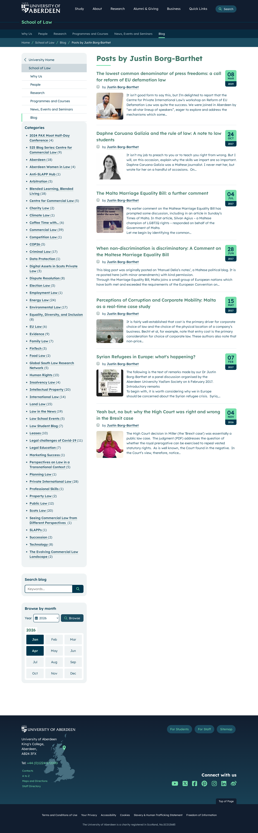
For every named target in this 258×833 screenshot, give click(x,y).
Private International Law (51, 481)
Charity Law (40, 208)
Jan (35, 639)
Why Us (36, 76)
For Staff (203, 729)
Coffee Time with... (45, 223)
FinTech (36, 348)
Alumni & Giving (147, 9)
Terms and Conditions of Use (59, 815)
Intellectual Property (47, 389)
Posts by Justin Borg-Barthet (91, 42)
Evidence (37, 334)
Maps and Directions (34, 781)
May (57, 650)
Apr (35, 651)
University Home (41, 60)
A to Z (26, 776)
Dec (76, 673)
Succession (39, 537)
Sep (76, 662)
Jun (76, 650)
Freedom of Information (201, 815)
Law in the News (43, 411)
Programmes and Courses (50, 101)
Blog (63, 42)
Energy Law (40, 300)
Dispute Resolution (45, 278)
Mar (76, 639)
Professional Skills (44, 489)
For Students (176, 729)
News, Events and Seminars (51, 109)
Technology (39, 544)
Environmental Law (46, 307)
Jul (38, 662)
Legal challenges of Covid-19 (53, 440)
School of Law (37, 22)
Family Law (39, 341)
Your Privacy (89, 815)
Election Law (40, 285)
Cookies (125, 815)
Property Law (41, 496)
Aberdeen (38, 160)
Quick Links (200, 9)
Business (176, 9)
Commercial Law (44, 230)
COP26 (35, 244)
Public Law (39, 503)
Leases (36, 433)
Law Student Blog (44, 426)
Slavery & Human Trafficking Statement (158, 815)
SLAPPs (36, 530)
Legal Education (43, 448)
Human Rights (41, 375)
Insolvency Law (43, 382)
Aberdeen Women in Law (50, 167)
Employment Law (44, 293)
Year (28, 618)
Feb (57, 639)
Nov (57, 673)
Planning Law (41, 474)
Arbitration (39, 181)
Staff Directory (31, 786)
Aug (57, 662)
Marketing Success (45, 455)
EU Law (36, 327)
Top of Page (226, 801)
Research (120, 9)
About (99, 9)
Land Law (38, 404)
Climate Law (40, 215)
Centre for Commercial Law (52, 201)
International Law (45, 397)
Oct (38, 673)
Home (26, 42)
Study (81, 9)
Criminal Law (41, 252)
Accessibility (108, 815)
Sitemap (225, 729)
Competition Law (44, 237)
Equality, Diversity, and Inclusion (56, 315)
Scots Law (38, 510)
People (35, 84)
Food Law (38, 356)
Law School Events (45, 418)
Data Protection (43, 259)
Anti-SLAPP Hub (43, 174)
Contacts (27, 770)
